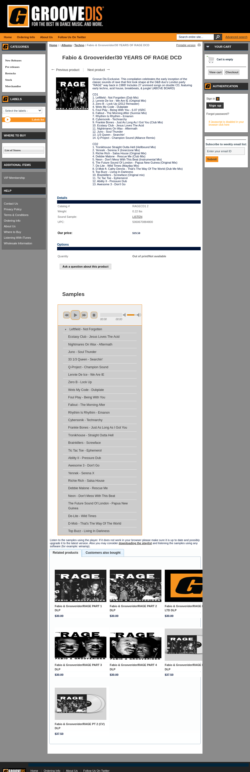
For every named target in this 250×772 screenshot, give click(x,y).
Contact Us (11, 203)
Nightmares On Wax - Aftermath (90, 344)
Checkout (231, 72)
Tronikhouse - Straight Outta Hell (91, 435)
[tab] (65, 553)
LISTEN (137, 216)
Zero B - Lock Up (80, 382)
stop (94, 315)
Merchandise (13, 86)
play (75, 315)
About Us (9, 226)
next (84, 315)
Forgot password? (217, 113)
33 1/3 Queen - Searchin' (85, 359)
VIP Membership (14, 177)
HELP (7, 190)
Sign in (213, 98)
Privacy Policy (12, 209)
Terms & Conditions (16, 214)
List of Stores (13, 150)
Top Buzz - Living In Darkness (89, 531)
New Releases (13, 60)
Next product (98, 70)
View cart (215, 72)
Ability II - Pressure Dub (84, 458)
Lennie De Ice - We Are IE (86, 374)
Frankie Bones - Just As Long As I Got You (97, 427)
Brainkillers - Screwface (84, 443)
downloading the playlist (135, 543)
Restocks (10, 73)
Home (53, 45)
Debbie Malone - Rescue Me (88, 488)
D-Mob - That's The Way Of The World (94, 523)
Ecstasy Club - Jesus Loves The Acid (94, 337)
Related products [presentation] (65, 552)
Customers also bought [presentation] (102, 552)
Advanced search (236, 36)
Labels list (38, 119)
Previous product (65, 70)
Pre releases (12, 66)
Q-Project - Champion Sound (88, 367)
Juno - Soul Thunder (82, 352)
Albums (66, 45)
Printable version (186, 45)
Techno (79, 45)
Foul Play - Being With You (86, 397)
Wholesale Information (18, 243)
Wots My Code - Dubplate (86, 390)
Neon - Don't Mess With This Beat (91, 496)
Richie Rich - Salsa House (86, 480)
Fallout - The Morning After (86, 405)
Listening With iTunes (17, 237)
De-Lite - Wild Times (82, 516)
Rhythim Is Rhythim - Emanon (89, 412)
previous (66, 315)
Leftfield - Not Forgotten (85, 329)
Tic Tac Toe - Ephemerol (85, 450)
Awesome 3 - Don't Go (83, 465)
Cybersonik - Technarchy (85, 420)
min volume (125, 315)
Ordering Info (12, 220)
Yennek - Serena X (81, 473)
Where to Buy (12, 232)
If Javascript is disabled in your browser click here (226, 123)
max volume (139, 315)
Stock (8, 79)
